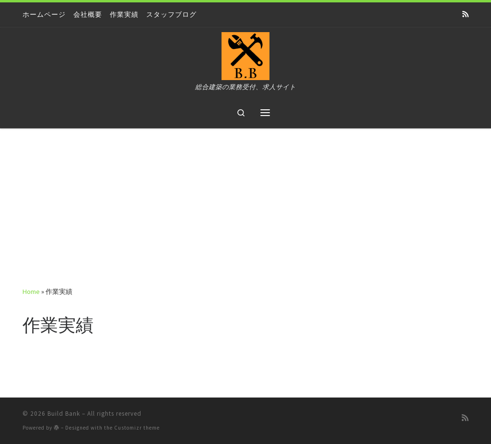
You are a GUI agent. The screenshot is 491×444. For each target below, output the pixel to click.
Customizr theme (137, 427)
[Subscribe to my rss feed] (465, 14)
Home (31, 291)
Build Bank (63, 413)
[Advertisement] (245, 200)
